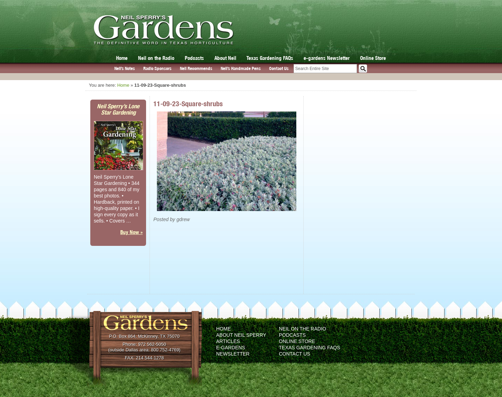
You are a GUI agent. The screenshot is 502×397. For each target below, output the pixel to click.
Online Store (373, 58)
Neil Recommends (196, 68)
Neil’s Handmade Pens (241, 68)
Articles (228, 341)
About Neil (225, 58)
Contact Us (279, 68)
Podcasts (194, 58)
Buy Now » (131, 232)
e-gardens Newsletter (327, 58)
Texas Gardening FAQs (269, 58)
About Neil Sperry (241, 335)
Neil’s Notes (124, 68)
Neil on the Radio (156, 58)
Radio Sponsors (157, 68)
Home (122, 58)
